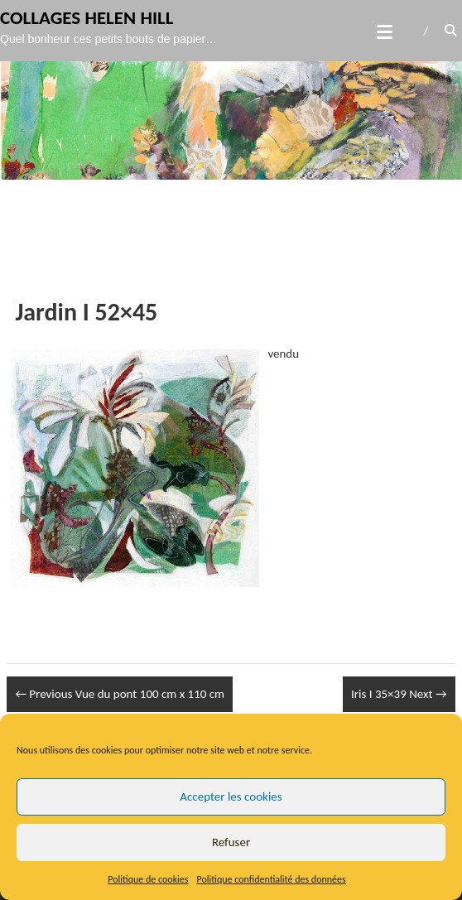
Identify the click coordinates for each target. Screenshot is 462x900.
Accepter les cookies (231, 796)
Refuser (231, 842)
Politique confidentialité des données (271, 879)
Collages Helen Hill (87, 19)
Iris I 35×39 (399, 693)
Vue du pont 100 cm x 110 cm (119, 693)
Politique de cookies (148, 879)
